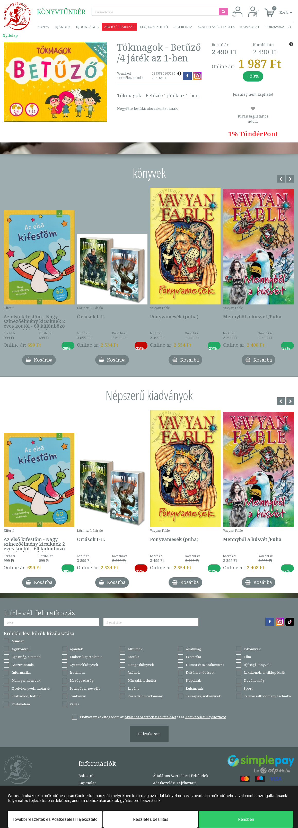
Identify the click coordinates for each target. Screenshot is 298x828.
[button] (280, 9)
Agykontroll (21, 649)
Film (247, 656)
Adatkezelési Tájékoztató (175, 782)
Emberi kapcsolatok (86, 656)
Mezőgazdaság (81, 680)
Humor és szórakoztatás (205, 664)
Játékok (134, 672)
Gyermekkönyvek (84, 664)
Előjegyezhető (154, 26)
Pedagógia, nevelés (85, 688)
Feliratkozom (149, 733)
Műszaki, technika (142, 680)
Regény (133, 688)
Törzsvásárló (278, 26)
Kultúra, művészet (200, 672)
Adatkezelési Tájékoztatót (205, 717)
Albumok (135, 649)
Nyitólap (10, 35)
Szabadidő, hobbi (26, 696)
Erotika (133, 656)
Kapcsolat (250, 26)
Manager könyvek (26, 680)
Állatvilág (193, 649)
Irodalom (77, 672)
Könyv (43, 26)
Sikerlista (182, 26)
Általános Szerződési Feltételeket (150, 717)
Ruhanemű (194, 688)
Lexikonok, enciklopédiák (264, 672)
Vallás (74, 704)
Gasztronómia (23, 664)
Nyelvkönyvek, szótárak (31, 688)
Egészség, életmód (26, 656)
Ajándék (63, 26)
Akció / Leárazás (119, 26)
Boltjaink (86, 775)
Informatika (21, 672)
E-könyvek (252, 649)
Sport (248, 688)
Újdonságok (87, 26)
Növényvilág (254, 680)
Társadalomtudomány (145, 696)
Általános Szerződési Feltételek (180, 775)
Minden (18, 641)
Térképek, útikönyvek (203, 696)
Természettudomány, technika (267, 696)
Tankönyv (78, 696)
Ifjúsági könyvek (257, 664)
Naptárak (193, 680)
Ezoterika (193, 656)
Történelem (21, 704)
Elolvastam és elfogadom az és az (153, 717)
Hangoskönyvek (141, 664)
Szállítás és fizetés (216, 26)
